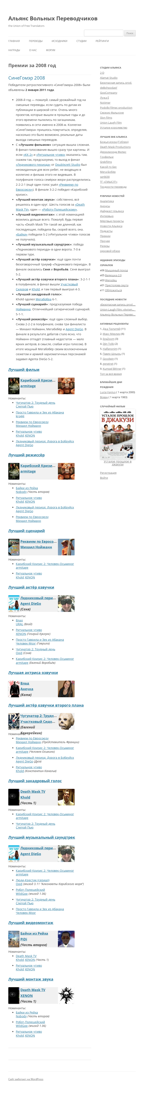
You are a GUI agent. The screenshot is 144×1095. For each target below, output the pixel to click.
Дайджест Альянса (112, 211)
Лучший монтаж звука (30, 979)
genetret (108, 364)
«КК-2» (28, 155)
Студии (81, 41)
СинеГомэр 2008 (26, 78)
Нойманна (23, 309)
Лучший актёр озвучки (31, 587)
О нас (33, 50)
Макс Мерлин (111, 334)
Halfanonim (110, 349)
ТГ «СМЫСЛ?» (108, 182)
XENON (30, 435)
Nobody (21, 492)
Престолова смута (116, 285)
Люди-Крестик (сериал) (32, 880)
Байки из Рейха (27, 488)
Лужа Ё (104, 97)
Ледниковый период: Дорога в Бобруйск (45, 441)
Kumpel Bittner (112, 369)
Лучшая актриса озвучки (33, 672)
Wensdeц (111, 280)
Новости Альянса (111, 226)
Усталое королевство (113, 127)
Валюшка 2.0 (113, 275)
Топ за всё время (111, 374)
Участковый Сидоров (39, 721)
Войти (104, 478)
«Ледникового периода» (33, 165)
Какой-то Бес (108, 167)
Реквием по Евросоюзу (32, 422)
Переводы (36, 41)
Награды (14, 50)
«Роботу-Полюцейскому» (59, 209)
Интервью (107, 216)
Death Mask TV (32, 791)
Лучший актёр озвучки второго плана (46, 705)
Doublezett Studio (67, 165)
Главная (14, 41)
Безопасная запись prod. (116, 83)
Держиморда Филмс (113, 152)
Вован (104, 397)
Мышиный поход (116, 270)
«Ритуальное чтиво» (50, 155)
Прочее (105, 241)
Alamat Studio (109, 78)
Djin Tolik (108, 344)
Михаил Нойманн (28, 426)
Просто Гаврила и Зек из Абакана (40, 412)
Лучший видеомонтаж (30, 922)
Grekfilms (106, 162)
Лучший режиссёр (26, 454)
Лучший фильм (23, 369)
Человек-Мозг (26, 643)
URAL (19, 624)
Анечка (26, 689)
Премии (105, 236)
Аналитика (107, 201)
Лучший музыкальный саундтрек (41, 837)
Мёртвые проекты (112, 221)
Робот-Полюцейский (30, 890)
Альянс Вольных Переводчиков (53, 18)
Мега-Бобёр (108, 172)
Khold (36, 289)
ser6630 (105, 177)
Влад (19, 620)
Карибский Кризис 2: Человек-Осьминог (56, 380)
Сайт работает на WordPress (25, 1079)
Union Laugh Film (111, 122)
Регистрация (108, 473)
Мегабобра (43, 299)
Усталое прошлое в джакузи (117, 462)
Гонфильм (107, 157)
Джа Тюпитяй (111, 329)
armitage (28, 386)
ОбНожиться (113, 290)
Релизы (105, 246)
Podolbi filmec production (116, 107)
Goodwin (108, 359)
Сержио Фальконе (112, 112)
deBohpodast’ (108, 88)
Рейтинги (102, 41)
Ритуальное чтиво (29, 431)
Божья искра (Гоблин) (114, 142)
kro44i (20, 416)
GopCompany (108, 93)
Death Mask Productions (115, 147)
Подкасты (106, 231)
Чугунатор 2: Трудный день (35, 403)
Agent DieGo (74, 329)
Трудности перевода (113, 187)
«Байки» (22, 234)
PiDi (23, 939)
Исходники (59, 41)
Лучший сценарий (26, 530)
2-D (102, 73)
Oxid (19, 653)
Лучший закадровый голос (35, 780)
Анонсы (105, 206)
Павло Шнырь (112, 354)
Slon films (106, 117)
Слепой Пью (25, 406)
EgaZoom (108, 339)
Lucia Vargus (108, 392)
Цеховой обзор (110, 251)
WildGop (22, 894)
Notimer (105, 102)
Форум (50, 50)
